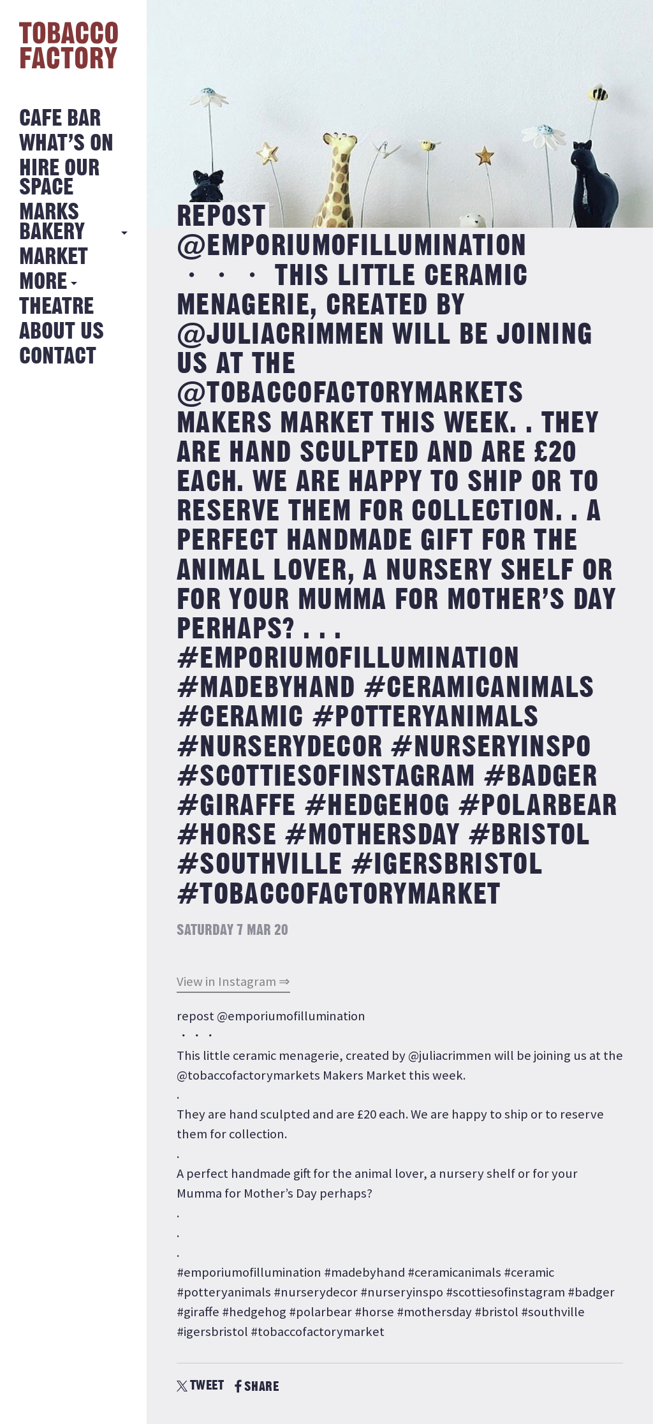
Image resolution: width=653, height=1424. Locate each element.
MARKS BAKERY (52, 222)
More (43, 282)
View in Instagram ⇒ (233, 981)
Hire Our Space (59, 178)
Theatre (56, 307)
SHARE (256, 1386)
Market (53, 257)
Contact (57, 357)
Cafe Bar (60, 119)
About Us (61, 332)
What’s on (66, 144)
